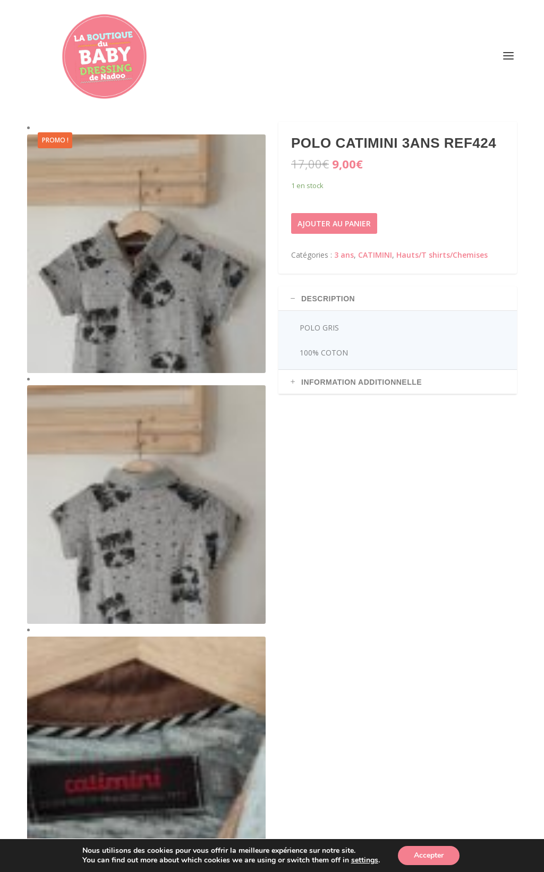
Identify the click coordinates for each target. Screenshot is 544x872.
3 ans (344, 255)
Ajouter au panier (334, 223)
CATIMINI (375, 255)
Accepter (429, 855)
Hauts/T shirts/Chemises (442, 255)
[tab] (397, 298)
